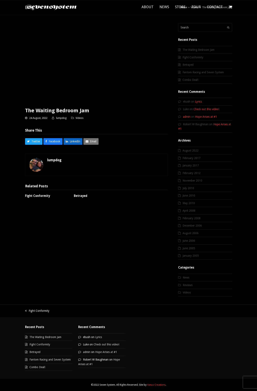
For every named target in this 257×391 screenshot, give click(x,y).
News (186, 277)
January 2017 (191, 165)
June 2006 (189, 240)
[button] (230, 7)
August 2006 (190, 233)
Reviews (188, 285)
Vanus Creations (156, 384)
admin (186, 116)
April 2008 (189, 210)
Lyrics (198, 101)
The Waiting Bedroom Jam (198, 49)
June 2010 (189, 195)
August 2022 (190, 150)
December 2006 (192, 225)
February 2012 (191, 173)
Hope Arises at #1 (206, 116)
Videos (79, 117)
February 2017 (191, 158)
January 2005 (191, 255)
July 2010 (188, 188)
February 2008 (191, 218)
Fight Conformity (37, 196)
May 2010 (189, 203)
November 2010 (192, 180)
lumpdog (61, 117)
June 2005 (189, 248)
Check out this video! (206, 109)
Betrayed (80, 196)
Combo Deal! (190, 79)
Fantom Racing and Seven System (203, 72)
